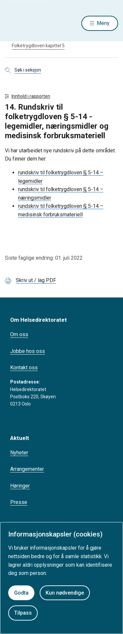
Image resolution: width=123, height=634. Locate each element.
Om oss (19, 334)
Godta (21, 593)
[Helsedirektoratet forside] (13, 23)
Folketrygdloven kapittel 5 (38, 45)
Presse (18, 502)
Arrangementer (27, 469)
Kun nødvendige (65, 593)
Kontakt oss (24, 367)
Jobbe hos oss (27, 351)
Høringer (20, 486)
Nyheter (19, 452)
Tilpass (23, 613)
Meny (103, 23)
